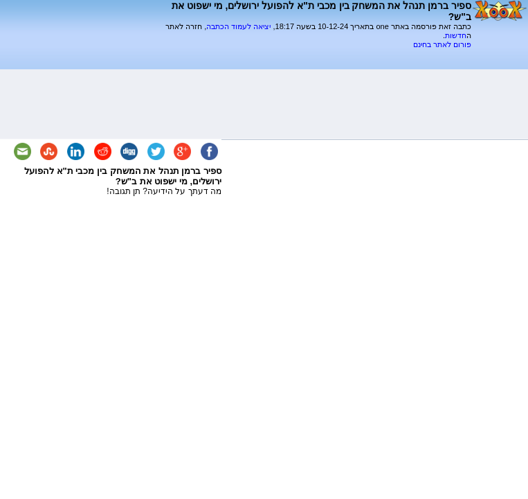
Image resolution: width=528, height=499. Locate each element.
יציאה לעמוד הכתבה (238, 26)
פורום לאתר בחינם (442, 44)
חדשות (455, 35)
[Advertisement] (309, 54)
